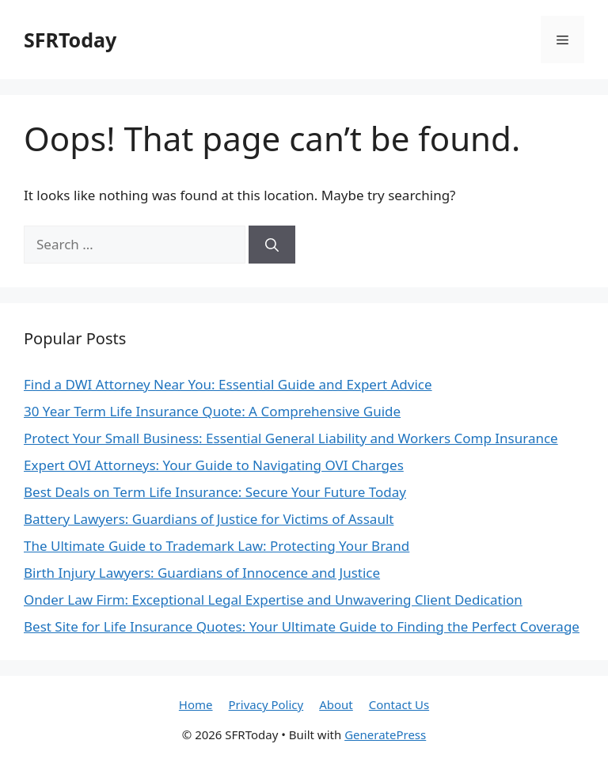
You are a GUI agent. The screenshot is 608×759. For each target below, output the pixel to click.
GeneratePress (385, 734)
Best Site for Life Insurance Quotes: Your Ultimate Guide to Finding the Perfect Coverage (302, 626)
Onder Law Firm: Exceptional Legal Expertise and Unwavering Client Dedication (273, 599)
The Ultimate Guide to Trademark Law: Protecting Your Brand (216, 546)
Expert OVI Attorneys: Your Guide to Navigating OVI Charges (214, 465)
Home (196, 704)
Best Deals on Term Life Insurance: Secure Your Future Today (215, 492)
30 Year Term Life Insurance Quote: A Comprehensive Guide (212, 411)
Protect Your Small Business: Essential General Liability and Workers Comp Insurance (291, 438)
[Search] (272, 245)
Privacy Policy (266, 704)
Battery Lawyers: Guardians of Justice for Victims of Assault (208, 519)
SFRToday (70, 39)
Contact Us (399, 704)
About (336, 704)
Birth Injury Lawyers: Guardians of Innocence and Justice (202, 573)
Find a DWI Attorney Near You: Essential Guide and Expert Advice (228, 384)
